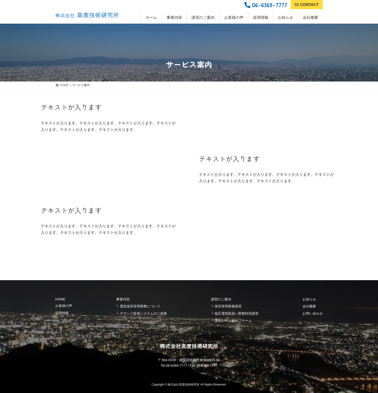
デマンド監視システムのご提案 (143, 313)
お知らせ (309, 299)
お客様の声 (63, 306)
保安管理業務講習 (228, 306)
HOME (60, 299)
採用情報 (62, 313)
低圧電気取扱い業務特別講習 (236, 313)
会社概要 (309, 306)
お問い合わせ (313, 313)
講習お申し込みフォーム (233, 320)
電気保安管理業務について (140, 306)
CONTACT (307, 5)
